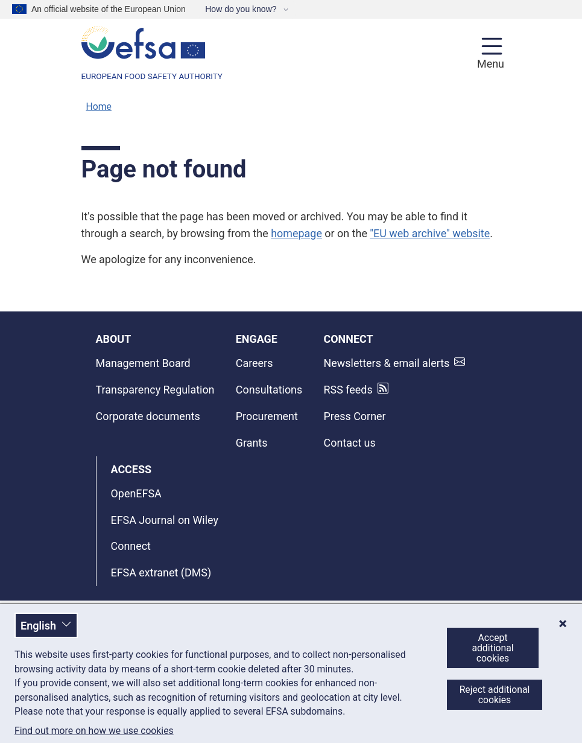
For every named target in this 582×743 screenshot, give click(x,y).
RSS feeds (348, 389)
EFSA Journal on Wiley (164, 520)
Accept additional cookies (492, 648)
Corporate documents (148, 416)
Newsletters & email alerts (387, 363)
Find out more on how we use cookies (94, 731)
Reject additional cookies (495, 695)
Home (99, 106)
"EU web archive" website (430, 233)
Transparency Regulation (155, 389)
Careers (254, 363)
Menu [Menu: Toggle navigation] (489, 63)
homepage (296, 233)
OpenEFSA (136, 493)
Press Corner (355, 416)
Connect (131, 546)
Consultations (269, 389)
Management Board (143, 363)
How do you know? (242, 9)
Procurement (267, 416)
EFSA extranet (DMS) (161, 572)
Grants (252, 442)
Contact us (350, 442)
